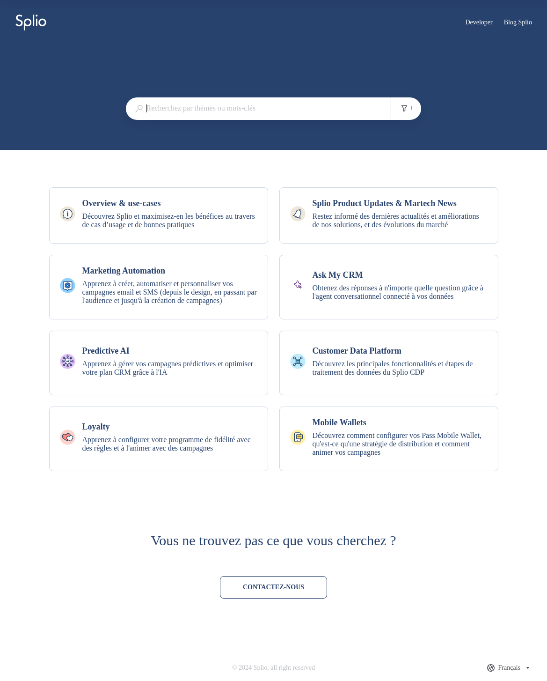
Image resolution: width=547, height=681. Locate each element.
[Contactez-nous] (273, 587)
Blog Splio (518, 23)
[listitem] (158, 215)
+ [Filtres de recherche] (407, 108)
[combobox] (258, 108)
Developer (478, 23)
